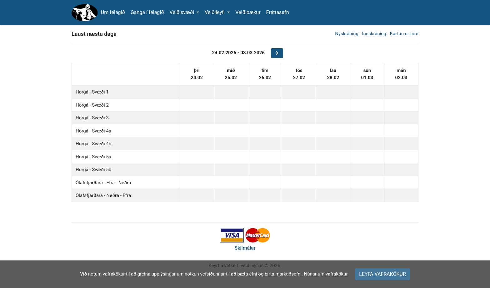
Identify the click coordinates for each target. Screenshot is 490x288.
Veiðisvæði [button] (182, 12)
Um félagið (113, 12)
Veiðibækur (247, 12)
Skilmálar (244, 248)
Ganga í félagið (147, 12)
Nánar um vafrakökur (326, 274)
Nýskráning (346, 33)
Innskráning (374, 33)
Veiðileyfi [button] (215, 12)
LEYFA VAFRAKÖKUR (382, 274)
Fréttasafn (277, 12)
